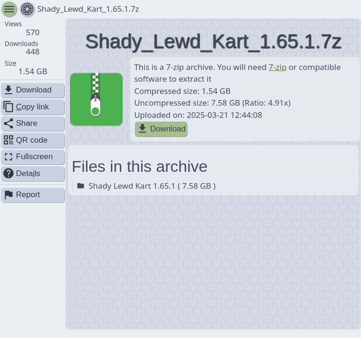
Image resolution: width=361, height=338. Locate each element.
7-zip (278, 66)
